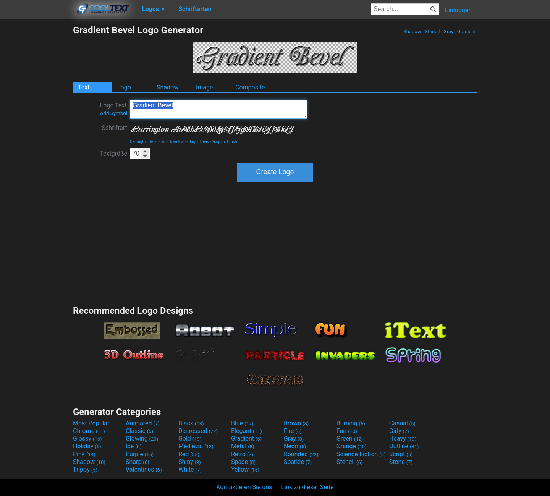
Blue (242, 423)
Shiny (189, 461)
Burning (350, 423)
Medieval (196, 446)
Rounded (301, 454)
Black (191, 423)
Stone (400, 461)
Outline (404, 446)
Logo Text (113, 109)
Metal (242, 446)
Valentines (144, 469)
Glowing (142, 438)
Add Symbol (113, 113)
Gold (190, 438)
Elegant (246, 430)
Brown (296, 423)
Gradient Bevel (218, 109)
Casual (402, 423)
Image (204, 87)
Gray (448, 31)
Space (243, 461)
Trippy (85, 469)
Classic (139, 430)
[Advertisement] (36, 139)
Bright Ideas (199, 141)
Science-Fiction (361, 454)
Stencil (432, 31)
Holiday (87, 446)
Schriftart (114, 127)
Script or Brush (224, 141)
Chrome (89, 430)
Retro (242, 454)
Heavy (402, 438)
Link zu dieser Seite (307, 487)
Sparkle (298, 461)
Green (349, 438)
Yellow (245, 469)
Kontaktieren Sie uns (244, 487)
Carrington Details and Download (158, 141)
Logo (124, 87)
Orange (351, 446)
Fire (293, 430)
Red (188, 454)
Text (83, 87)
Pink (84, 454)
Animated (143, 423)
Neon (295, 446)
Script (401, 454)
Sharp (137, 461)
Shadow (412, 31)
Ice (133, 446)
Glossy (87, 438)
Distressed (198, 430)
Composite (250, 87)
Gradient (466, 31)
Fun (346, 430)
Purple (140, 454)
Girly (399, 430)
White (190, 469)
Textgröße (113, 153)
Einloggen (458, 10)
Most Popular (91, 423)
